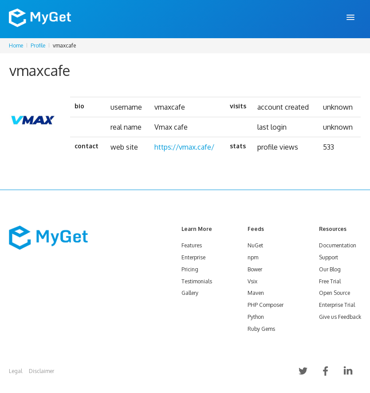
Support (328, 257)
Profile (38, 45)
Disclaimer (41, 371)
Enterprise (193, 257)
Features (191, 245)
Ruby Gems (261, 329)
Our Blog (330, 269)
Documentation (337, 245)
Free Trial (330, 281)
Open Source (334, 293)
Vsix (252, 281)
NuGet (255, 245)
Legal (15, 371)
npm (253, 257)
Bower (255, 269)
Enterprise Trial (337, 305)
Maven (256, 293)
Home (16, 45)
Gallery (189, 293)
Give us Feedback (340, 317)
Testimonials (196, 281)
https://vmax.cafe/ (184, 147)
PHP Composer (265, 305)
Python (256, 317)
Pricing (189, 269)
